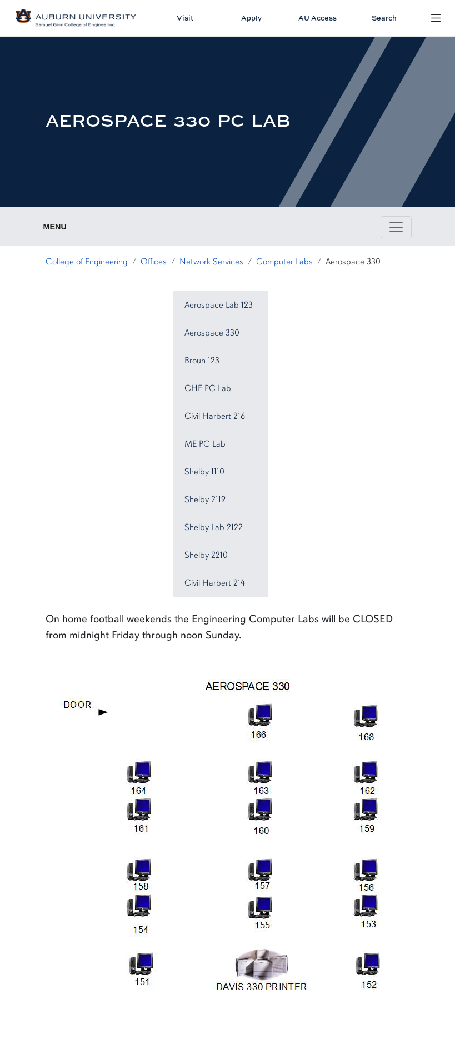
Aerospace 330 (211, 332)
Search (384, 18)
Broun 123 (201, 360)
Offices (154, 261)
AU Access (317, 18)
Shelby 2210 (206, 555)
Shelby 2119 (205, 499)
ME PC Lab (205, 443)
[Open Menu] (436, 18)
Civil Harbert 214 (214, 582)
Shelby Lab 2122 (213, 527)
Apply (251, 18)
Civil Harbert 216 (214, 416)
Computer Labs (284, 261)
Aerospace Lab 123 (218, 305)
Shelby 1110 (204, 471)
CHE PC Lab (207, 388)
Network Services (211, 261)
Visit (185, 18)
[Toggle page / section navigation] (396, 227)
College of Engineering (87, 261)
